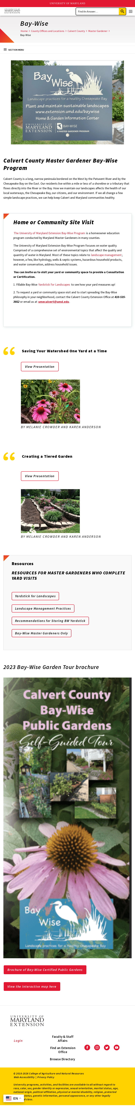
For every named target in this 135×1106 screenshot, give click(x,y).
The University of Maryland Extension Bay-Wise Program (49, 233)
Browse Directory (62, 1060)
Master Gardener (97, 31)
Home (24, 31)
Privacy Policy (45, 1077)
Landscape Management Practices (43, 609)
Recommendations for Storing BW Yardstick (50, 621)
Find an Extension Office (62, 1050)
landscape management (106, 255)
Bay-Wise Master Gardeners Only (41, 633)
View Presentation (40, 367)
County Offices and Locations (47, 31)
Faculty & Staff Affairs (62, 1039)
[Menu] (130, 11)
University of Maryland (67, 3)
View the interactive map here (32, 987)
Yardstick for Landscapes (54, 284)
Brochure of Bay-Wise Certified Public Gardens (45, 970)
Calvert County (76, 31)
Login (18, 1041)
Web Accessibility (24, 1077)
